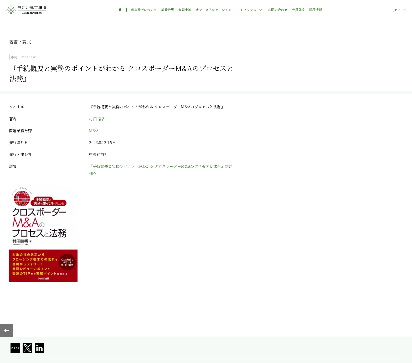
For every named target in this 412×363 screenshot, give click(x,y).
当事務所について (144, 10)
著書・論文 (20, 42)
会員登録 (298, 10)
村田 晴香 (97, 118)
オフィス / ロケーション (213, 10)
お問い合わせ (277, 10)
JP (395, 10)
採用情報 (315, 10)
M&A (94, 130)
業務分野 (167, 10)
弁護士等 (185, 10)
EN (403, 10)
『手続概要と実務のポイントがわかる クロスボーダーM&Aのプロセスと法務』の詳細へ (160, 169)
